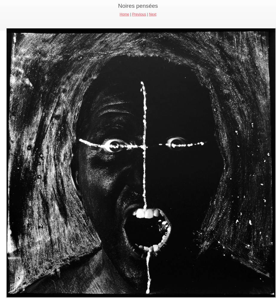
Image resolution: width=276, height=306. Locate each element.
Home (124, 14)
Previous (139, 14)
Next (153, 14)
